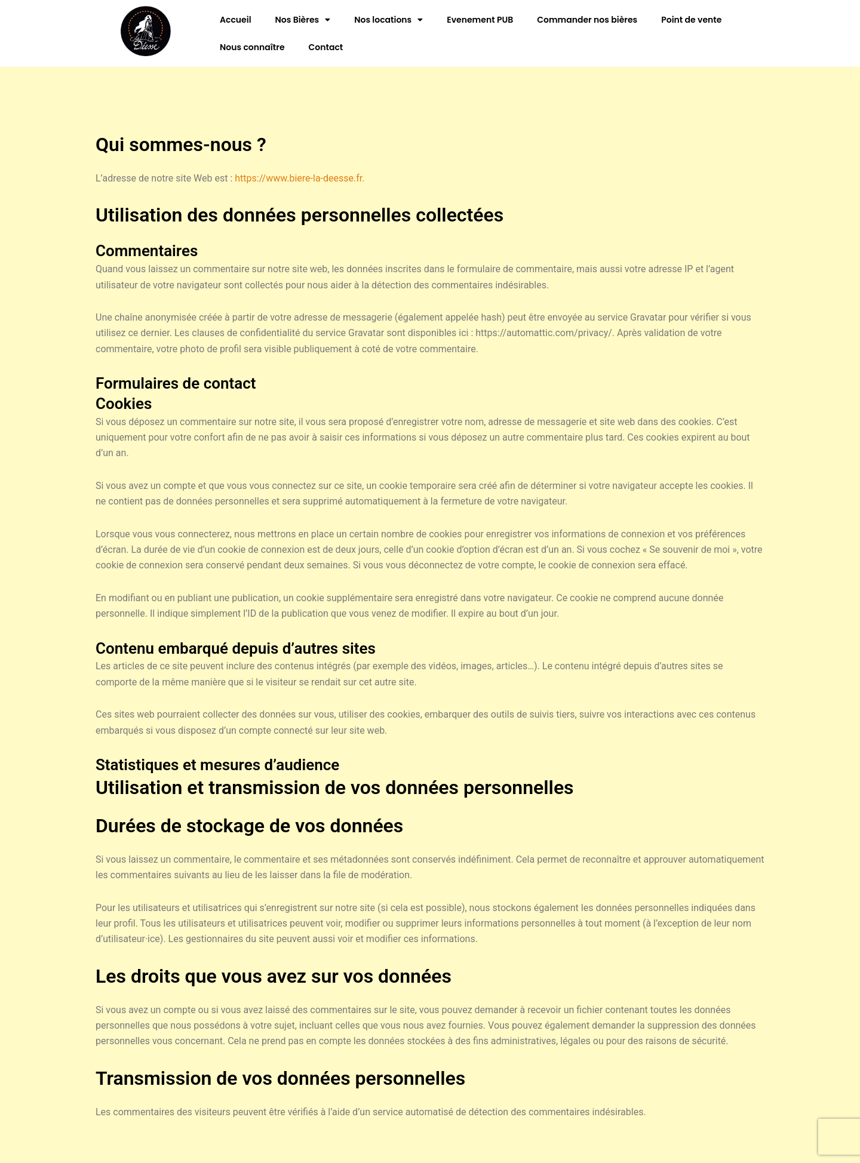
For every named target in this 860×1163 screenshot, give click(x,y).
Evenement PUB (480, 20)
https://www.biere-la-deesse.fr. (299, 178)
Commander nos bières (587, 20)
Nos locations (388, 20)
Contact (326, 47)
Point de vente (691, 20)
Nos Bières (303, 20)
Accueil (235, 20)
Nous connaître (252, 47)
